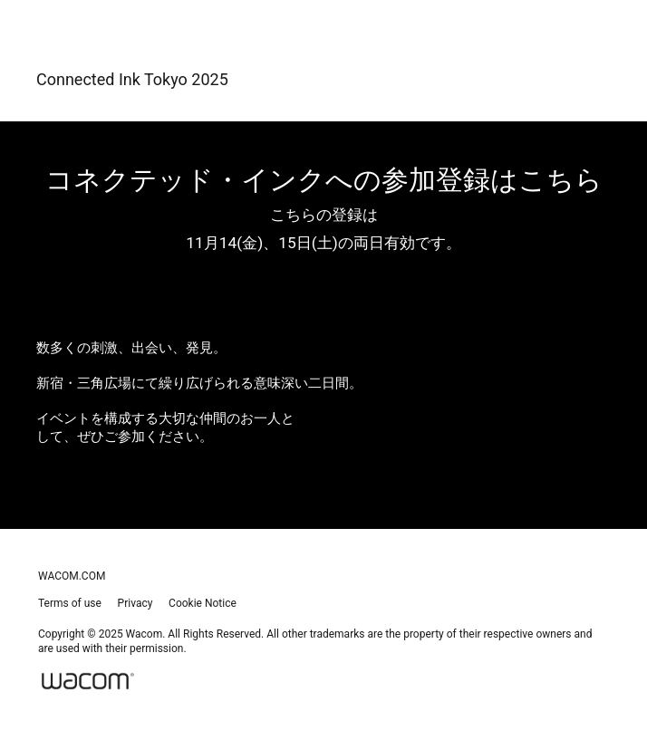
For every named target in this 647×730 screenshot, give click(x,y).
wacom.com (71, 576)
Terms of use (69, 603)
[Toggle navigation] (586, 79)
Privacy (135, 603)
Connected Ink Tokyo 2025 (132, 79)
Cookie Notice (203, 603)
